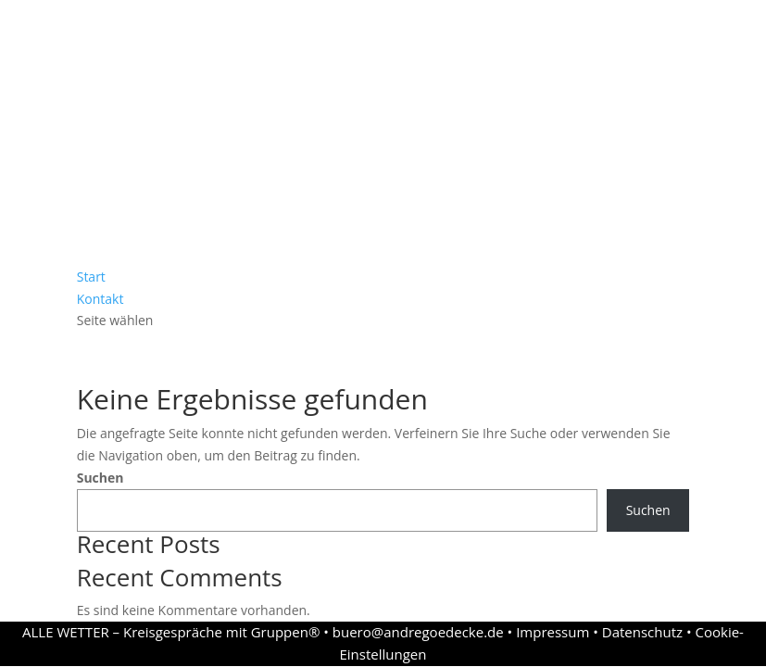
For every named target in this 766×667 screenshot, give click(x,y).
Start (91, 276)
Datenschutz (642, 632)
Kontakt (100, 299)
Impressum (552, 632)
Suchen (100, 477)
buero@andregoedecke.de (418, 632)
